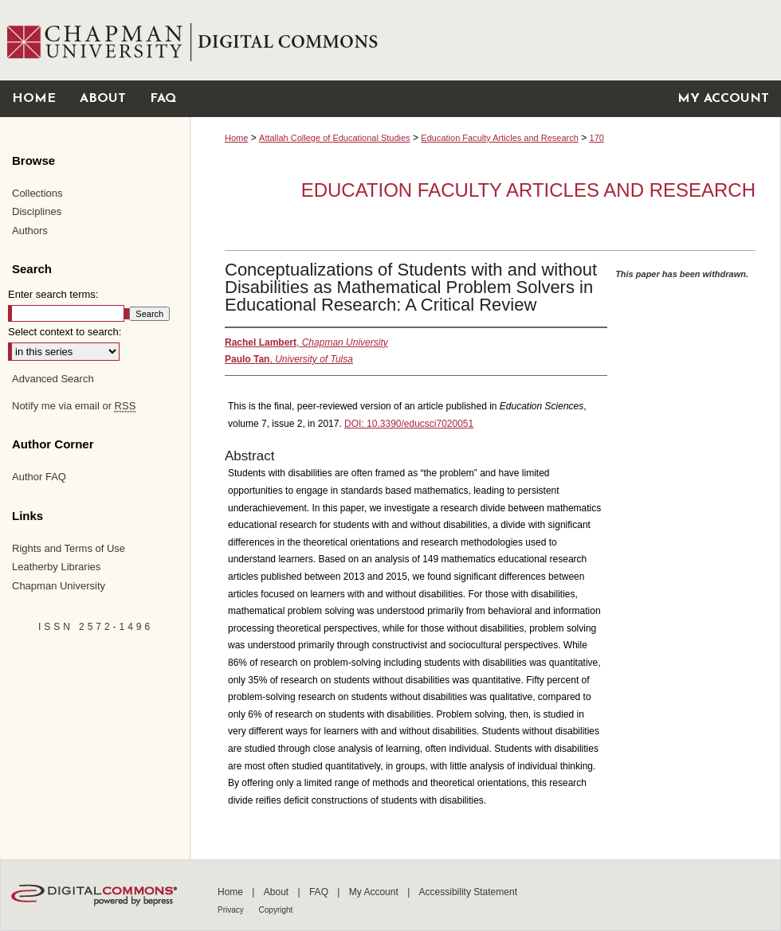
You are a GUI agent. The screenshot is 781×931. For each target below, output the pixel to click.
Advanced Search (53, 379)
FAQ (320, 892)
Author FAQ (39, 477)
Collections (37, 193)
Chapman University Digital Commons (485, 40)
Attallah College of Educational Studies (334, 138)
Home (236, 138)
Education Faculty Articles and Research (500, 138)
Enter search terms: (53, 294)
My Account (375, 892)
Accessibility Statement (468, 892)
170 (597, 138)
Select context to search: (64, 332)
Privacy (232, 910)
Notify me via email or (73, 406)
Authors (30, 231)
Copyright (276, 910)
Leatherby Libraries (56, 567)
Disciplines (36, 211)
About (278, 892)
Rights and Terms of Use (68, 548)
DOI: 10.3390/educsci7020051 (408, 423)
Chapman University (58, 586)
